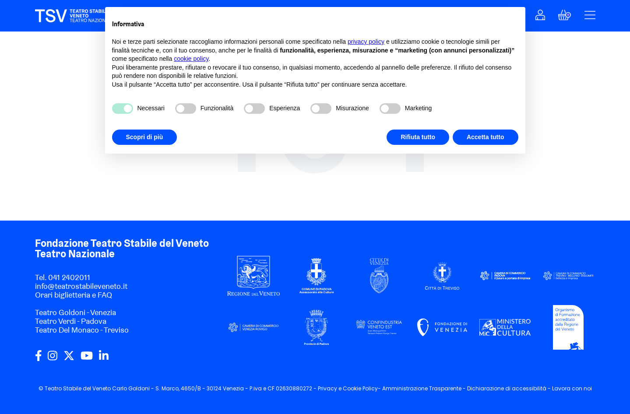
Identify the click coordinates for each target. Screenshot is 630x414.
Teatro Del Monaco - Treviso (82, 330)
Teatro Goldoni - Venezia (75, 312)
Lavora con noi (572, 388)
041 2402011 (69, 277)
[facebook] (38, 359)
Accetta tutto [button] (485, 136)
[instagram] (52, 359)
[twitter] (68, 359)
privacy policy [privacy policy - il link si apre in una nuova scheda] (366, 41)
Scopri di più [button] (144, 136)
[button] (540, 17)
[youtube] (87, 359)
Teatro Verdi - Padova (70, 321)
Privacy (327, 388)
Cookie (352, 388)
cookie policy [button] (191, 58)
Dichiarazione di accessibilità (506, 388)
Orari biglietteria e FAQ (73, 295)
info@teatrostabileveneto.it (81, 286)
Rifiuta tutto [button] (418, 136)
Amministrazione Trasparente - (424, 388)
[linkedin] (104, 359)
